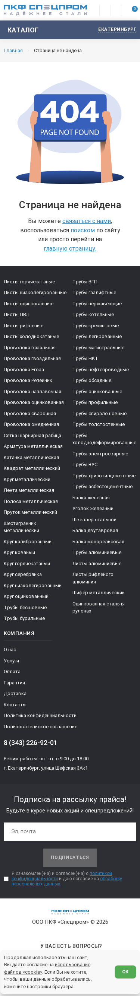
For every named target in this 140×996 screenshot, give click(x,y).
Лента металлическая (29, 490)
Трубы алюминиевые (96, 552)
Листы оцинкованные (28, 303)
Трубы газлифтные (94, 292)
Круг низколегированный (33, 585)
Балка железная (91, 497)
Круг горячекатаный (27, 563)
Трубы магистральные (98, 347)
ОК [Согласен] (125, 971)
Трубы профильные (95, 402)
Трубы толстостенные (98, 424)
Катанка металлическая (31, 457)
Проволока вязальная (30, 347)
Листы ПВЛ (16, 314)
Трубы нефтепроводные (100, 369)
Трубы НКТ (85, 358)
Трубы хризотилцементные (104, 475)
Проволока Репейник (28, 380)
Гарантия (14, 682)
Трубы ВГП (84, 281)
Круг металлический (27, 479)
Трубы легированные (97, 336)
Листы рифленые (23, 325)
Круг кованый (19, 552)
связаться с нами (86, 221)
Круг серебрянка (23, 574)
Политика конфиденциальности (40, 715)
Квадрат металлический (32, 468)
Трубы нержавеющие (97, 303)
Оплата (12, 671)
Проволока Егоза (24, 369)
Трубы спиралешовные (99, 413)
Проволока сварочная (30, 413)
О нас (10, 649)
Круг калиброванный (28, 541)
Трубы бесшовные (25, 607)
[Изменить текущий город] (113, 30)
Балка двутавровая (95, 530)
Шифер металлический (98, 592)
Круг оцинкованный (26, 596)
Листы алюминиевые (96, 563)
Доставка (15, 693)
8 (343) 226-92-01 (30, 743)
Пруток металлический (30, 512)
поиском (83, 230)
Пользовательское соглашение (40, 726)
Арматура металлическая (33, 446)
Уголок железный (92, 508)
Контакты (15, 704)
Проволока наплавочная (32, 391)
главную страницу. (70, 248)
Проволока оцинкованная (34, 402)
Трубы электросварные (100, 453)
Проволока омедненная (31, 424)
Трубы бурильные (24, 618)
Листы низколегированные (35, 292)
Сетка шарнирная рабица (32, 435)
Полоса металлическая (31, 501)
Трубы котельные (93, 314)
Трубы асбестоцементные (102, 486)
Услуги (11, 661)
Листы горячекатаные (29, 281)
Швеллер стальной (94, 519)
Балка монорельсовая (98, 541)
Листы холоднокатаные (31, 336)
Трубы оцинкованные (97, 391)
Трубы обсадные (91, 380)
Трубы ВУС (84, 464)
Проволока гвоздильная (32, 358)
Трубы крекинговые (95, 325)
